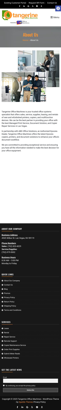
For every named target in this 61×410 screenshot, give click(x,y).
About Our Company (12, 281)
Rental (6, 333)
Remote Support (10, 341)
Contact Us (52, 3)
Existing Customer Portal (15, 3)
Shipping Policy (10, 306)
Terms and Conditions (12, 310)
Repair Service (9, 337)
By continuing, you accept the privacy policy (19, 386)
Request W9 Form (36, 3)
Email (5, 377)
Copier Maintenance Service (15, 345)
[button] (58, 8)
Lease (6, 328)
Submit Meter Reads (12, 354)
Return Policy (9, 302)
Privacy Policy (9, 297)
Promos (7, 293)
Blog (6, 289)
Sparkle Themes (26, 402)
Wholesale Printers (11, 358)
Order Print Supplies (12, 349)
